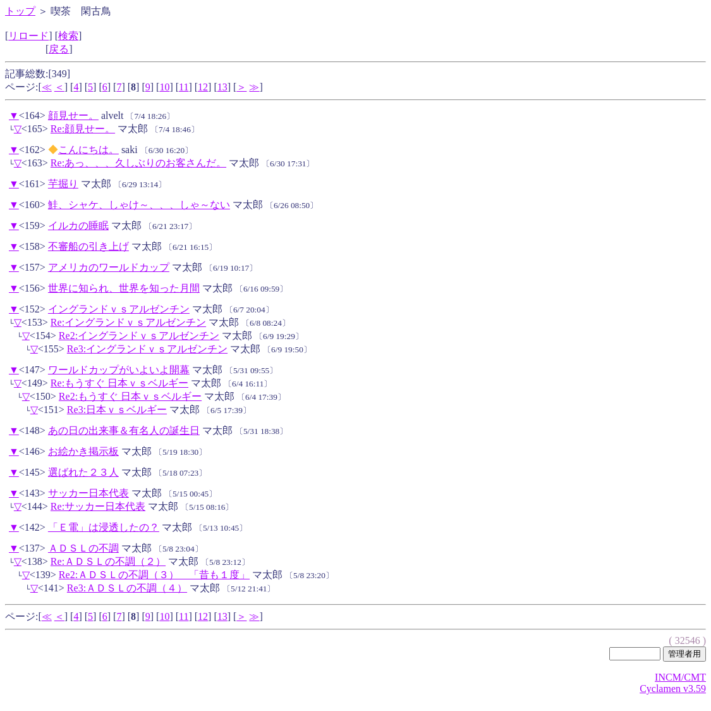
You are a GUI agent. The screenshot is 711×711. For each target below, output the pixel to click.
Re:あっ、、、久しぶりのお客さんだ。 (138, 163)
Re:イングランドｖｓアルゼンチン (128, 322)
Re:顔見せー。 (83, 128)
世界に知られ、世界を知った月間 (124, 288)
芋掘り (63, 183)
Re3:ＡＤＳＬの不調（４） (127, 588)
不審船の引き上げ (88, 246)
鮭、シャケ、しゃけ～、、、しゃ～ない (139, 204)
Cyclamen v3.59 (673, 688)
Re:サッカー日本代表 (98, 506)
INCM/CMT (680, 677)
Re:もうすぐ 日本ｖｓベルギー (119, 383)
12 (203, 87)
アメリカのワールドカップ (108, 267)
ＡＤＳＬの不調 (83, 548)
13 (222, 87)
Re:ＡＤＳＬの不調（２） (108, 561)
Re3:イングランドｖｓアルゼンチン (147, 348)
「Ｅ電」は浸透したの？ (103, 527)
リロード (28, 35)
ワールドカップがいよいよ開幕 (119, 369)
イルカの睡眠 (78, 225)
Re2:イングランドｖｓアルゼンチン (139, 335)
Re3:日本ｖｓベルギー (117, 409)
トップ (20, 11)
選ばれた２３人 (83, 472)
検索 (68, 35)
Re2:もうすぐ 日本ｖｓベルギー (130, 396)
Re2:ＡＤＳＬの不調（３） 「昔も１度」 (154, 574)
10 (164, 87)
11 (183, 87)
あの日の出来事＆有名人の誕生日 (124, 430)
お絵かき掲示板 (83, 451)
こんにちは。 (88, 149)
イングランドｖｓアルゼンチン (119, 309)
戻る (59, 49)
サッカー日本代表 (88, 493)
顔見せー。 (73, 115)
